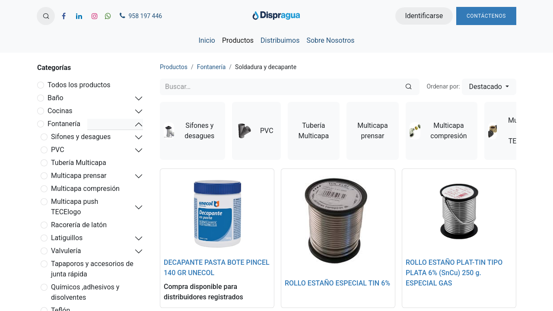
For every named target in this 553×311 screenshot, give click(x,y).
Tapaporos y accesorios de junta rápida (92, 269)
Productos (174, 66)
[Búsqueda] (408, 87)
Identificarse (424, 16)
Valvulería (66, 251)
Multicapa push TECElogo (74, 206)
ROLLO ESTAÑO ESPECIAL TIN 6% (337, 283)
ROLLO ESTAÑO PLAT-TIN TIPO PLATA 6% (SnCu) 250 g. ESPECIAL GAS (454, 272)
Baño (56, 98)
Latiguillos (67, 238)
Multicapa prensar (79, 175)
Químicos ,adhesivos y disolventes (85, 292)
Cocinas (60, 111)
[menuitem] (206, 40)
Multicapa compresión (85, 188)
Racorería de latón (79, 225)
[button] (46, 16)
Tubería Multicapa (78, 163)
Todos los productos (79, 85)
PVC (57, 150)
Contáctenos (486, 16)
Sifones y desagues (81, 137)
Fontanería (64, 124)
